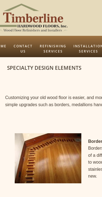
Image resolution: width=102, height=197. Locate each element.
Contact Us (23, 49)
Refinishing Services (53, 49)
